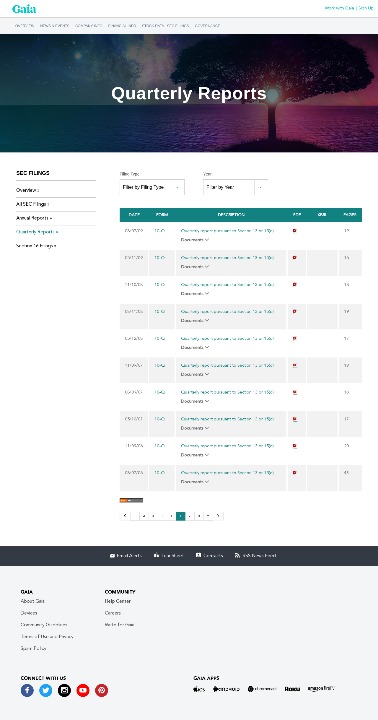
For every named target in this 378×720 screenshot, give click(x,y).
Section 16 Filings (34, 246)
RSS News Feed (259, 556)
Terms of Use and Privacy (47, 637)
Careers (113, 613)
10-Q (159, 231)
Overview (24, 26)
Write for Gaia (119, 625)
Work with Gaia (339, 8)
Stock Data (153, 26)
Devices (29, 613)
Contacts (213, 556)
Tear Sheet (172, 556)
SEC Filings (178, 26)
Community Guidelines (44, 625)
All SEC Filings (31, 204)
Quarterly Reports (35, 232)
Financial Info (122, 26)
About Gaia (33, 601)
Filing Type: (130, 174)
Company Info (88, 26)
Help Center (118, 601)
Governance (207, 26)
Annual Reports (32, 218)
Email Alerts (129, 556)
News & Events (54, 26)
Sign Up (366, 8)
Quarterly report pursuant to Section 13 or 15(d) (227, 231)
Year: (208, 174)
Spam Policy (33, 648)
